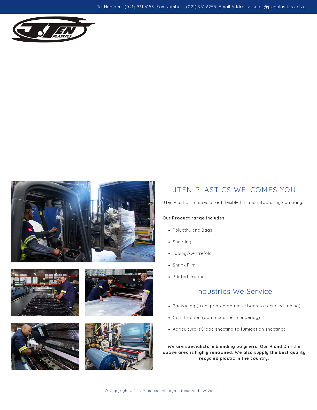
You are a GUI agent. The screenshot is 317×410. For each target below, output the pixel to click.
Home (143, 27)
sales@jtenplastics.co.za (279, 6)
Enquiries (291, 27)
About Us (168, 27)
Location (229, 27)
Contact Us (260, 27)
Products (199, 27)
